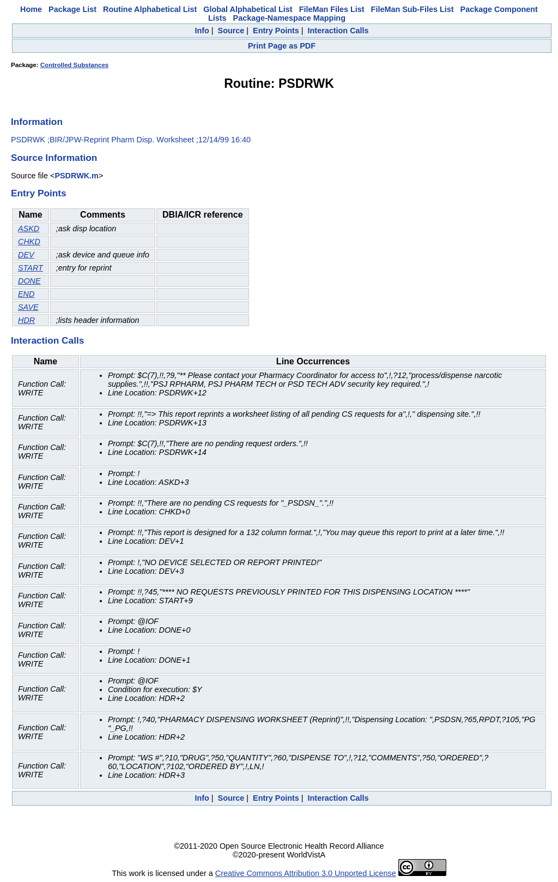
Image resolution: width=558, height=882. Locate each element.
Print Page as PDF (282, 45)
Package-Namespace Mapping (289, 18)
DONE (29, 281)
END (26, 294)
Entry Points (276, 30)
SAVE (28, 307)
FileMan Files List (332, 9)
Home (31, 9)
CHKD (29, 241)
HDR (26, 320)
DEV (26, 254)
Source (231, 30)
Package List (72, 9)
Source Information (54, 157)
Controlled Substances (74, 65)
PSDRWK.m (76, 175)
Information (37, 121)
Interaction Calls (338, 30)
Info (202, 30)
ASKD (28, 228)
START (30, 267)
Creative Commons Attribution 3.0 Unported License (305, 873)
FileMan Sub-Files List (412, 9)
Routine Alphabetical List (150, 9)
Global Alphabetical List (247, 9)
